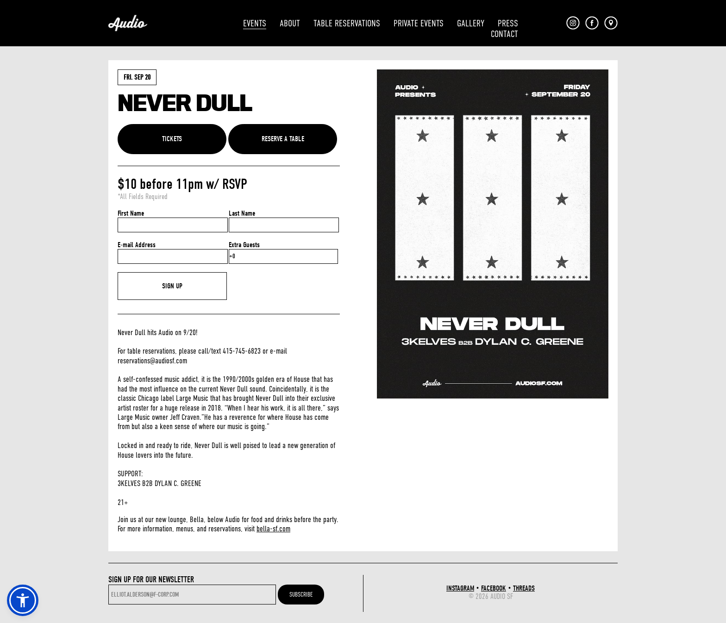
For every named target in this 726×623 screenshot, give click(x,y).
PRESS (508, 23)
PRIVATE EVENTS (419, 23)
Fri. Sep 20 (137, 77)
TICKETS (172, 139)
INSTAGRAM (460, 588)
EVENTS (254, 23)
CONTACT (504, 34)
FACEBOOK (493, 588)
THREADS (524, 588)
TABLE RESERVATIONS (346, 23)
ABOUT (290, 23)
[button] (22, 600)
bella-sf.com (273, 528)
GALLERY (470, 23)
